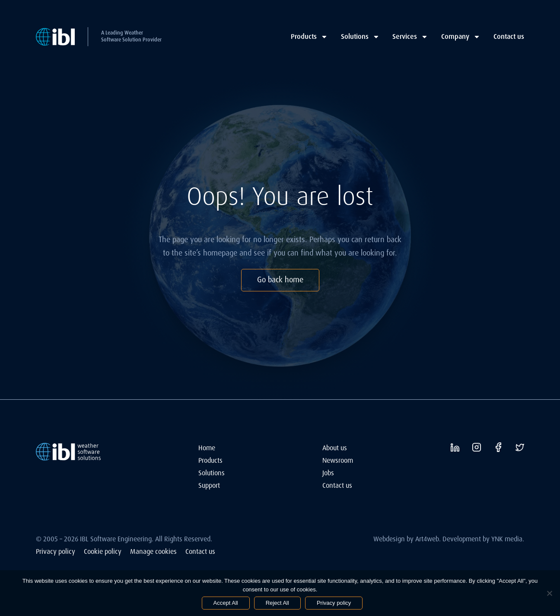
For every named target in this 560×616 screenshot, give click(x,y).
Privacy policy (55, 551)
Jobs (328, 472)
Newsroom (337, 460)
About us (334, 447)
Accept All (225, 603)
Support (209, 485)
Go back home (280, 280)
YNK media (506, 538)
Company (460, 36)
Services (410, 36)
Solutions (360, 36)
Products (309, 36)
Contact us (508, 36)
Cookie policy (102, 551)
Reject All (277, 603)
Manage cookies (153, 551)
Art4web (427, 538)
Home (206, 447)
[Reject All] (549, 593)
